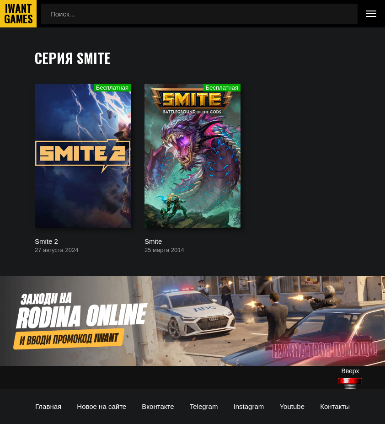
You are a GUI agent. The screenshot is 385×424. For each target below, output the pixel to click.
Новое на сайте (101, 406)
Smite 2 (46, 241)
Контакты (335, 406)
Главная (48, 406)
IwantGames (18, 13)
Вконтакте (158, 406)
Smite (153, 241)
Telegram (204, 406)
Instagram (249, 406)
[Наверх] (350, 383)
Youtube (292, 406)
